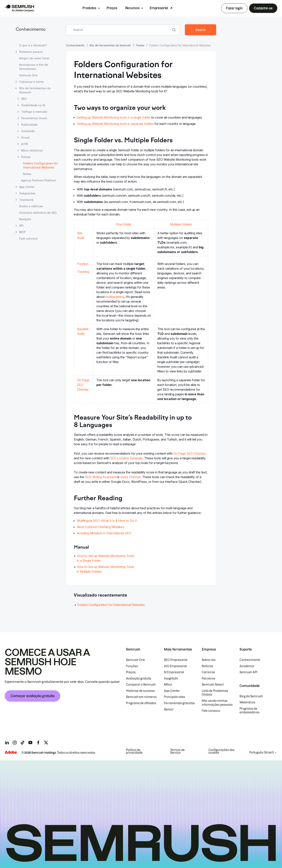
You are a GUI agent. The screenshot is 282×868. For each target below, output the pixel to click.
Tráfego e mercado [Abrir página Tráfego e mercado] (34, 112)
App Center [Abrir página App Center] (26, 187)
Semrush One (135, 660)
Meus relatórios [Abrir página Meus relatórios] (32, 150)
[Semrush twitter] (46, 742)
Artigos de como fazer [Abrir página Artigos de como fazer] (34, 58)
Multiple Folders (181, 224)
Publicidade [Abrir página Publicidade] (29, 125)
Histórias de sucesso (140, 690)
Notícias (207, 666)
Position (83, 264)
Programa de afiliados (141, 703)
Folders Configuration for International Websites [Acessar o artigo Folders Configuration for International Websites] (111, 604)
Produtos (89, 8)
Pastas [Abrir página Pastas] (26, 157)
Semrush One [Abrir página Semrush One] (28, 75)
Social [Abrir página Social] (25, 137)
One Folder (123, 224)
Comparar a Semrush (141, 684)
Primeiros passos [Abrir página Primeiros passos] (31, 52)
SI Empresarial (174, 672)
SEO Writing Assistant (100, 477)
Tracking (83, 272)
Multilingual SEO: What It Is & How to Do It (107, 521)
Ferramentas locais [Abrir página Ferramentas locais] (34, 118)
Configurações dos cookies (221, 751)
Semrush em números (141, 697)
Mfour (168, 684)
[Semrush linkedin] (7, 742)
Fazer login (234, 8)
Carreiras (208, 672)
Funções (132, 666)
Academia (247, 666)
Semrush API (248, 672)
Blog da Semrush (251, 696)
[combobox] (118, 29)
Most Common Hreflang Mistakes (100, 527)
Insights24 (171, 678)
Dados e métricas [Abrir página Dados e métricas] (31, 206)
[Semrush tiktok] (22, 742)
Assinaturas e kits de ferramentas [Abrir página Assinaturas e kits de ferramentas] (33, 66)
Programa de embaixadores (249, 710)
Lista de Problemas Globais (215, 692)
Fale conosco (211, 710)
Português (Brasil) (261, 752)
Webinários (247, 702)
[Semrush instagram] (15, 742)
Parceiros (208, 678)
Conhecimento (30, 29)
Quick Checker (130, 477)
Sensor (169, 709)
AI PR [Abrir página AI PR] (24, 144)
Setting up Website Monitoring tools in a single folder (113, 117)
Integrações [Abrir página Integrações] (27, 193)
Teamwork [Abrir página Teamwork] (26, 200)
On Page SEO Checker (83, 384)
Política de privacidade (134, 751)
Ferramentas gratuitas (179, 703)
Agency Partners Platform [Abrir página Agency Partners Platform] (38, 180)
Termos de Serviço (177, 751)
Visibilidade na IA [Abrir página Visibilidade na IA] (33, 105)
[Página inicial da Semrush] (19, 8)
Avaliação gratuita (138, 678)
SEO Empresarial (175, 660)
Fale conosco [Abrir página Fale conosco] (28, 238)
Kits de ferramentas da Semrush (110, 45)
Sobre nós (209, 660)
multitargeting (114, 297)
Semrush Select (213, 684)
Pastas (140, 45)
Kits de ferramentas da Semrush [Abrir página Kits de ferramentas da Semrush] (35, 90)
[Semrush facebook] (38, 742)
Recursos (132, 8)
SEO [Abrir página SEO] (24, 99)
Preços (112, 8)
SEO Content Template (126, 458)
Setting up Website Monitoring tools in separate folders (115, 124)
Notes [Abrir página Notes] (27, 174)
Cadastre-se (263, 8)
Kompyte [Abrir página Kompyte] (25, 219)
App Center (172, 690)
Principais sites (174, 697)
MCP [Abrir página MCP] (22, 232)
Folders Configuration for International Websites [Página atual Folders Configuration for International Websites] (40, 165)
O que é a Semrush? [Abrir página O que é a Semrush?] (33, 45)
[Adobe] (11, 752)
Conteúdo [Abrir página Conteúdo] (28, 131)
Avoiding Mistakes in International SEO (104, 533)
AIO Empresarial (175, 666)
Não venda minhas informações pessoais (217, 702)
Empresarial (159, 8)
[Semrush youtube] (30, 742)
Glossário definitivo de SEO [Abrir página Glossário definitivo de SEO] (38, 212)
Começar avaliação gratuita (32, 696)
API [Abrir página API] (21, 226)
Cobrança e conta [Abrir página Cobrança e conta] (31, 82)
